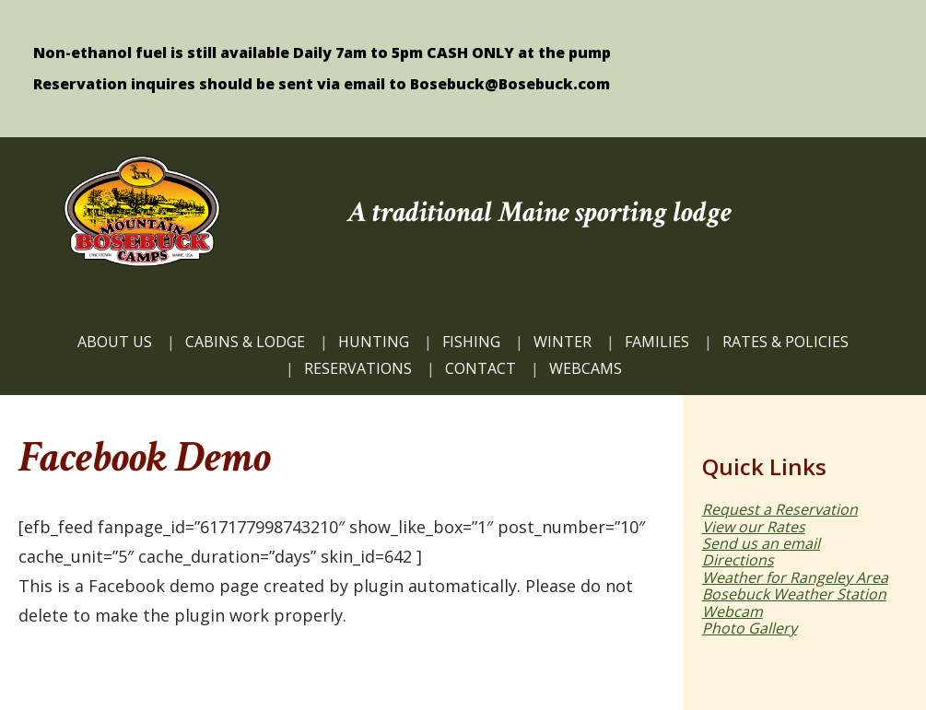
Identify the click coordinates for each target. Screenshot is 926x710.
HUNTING (373, 342)
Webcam (732, 611)
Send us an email (761, 543)
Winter (562, 342)
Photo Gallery (749, 628)
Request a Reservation (780, 509)
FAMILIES (657, 342)
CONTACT (480, 368)
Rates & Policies (785, 342)
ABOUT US (114, 342)
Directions (738, 560)
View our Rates (753, 527)
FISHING (471, 342)
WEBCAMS (585, 368)
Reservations (358, 368)
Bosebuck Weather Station (794, 594)
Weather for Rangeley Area (795, 577)
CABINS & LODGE (245, 342)
